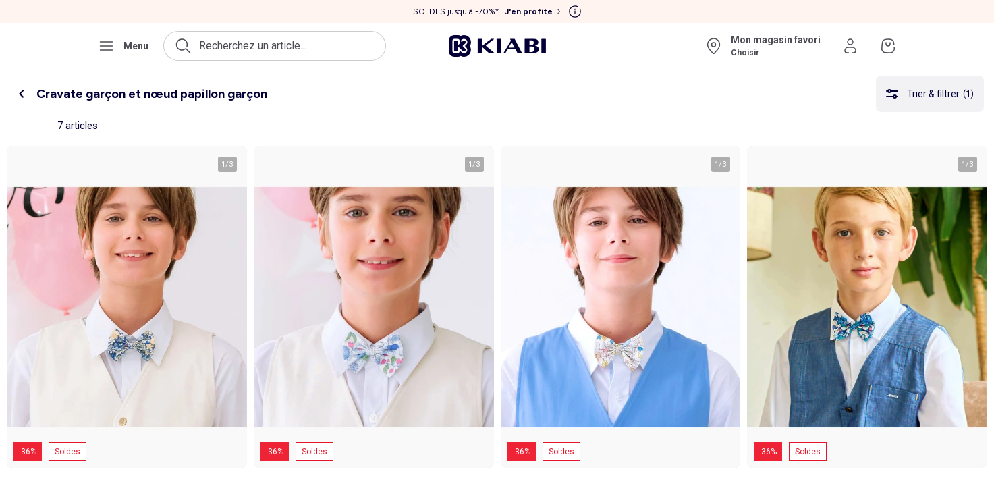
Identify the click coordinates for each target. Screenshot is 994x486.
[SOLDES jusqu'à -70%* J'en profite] (488, 11)
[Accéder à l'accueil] (497, 46)
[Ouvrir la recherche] (274, 46)
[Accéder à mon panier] (888, 46)
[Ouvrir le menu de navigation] (123, 46)
